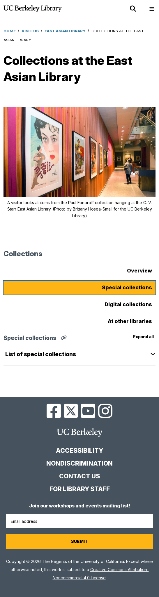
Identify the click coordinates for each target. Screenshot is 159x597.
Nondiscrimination (79, 463)
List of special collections (40, 354)
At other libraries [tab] (130, 321)
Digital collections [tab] (128, 304)
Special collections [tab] (127, 287)
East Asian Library (65, 30)
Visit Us (30, 30)
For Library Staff (80, 489)
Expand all (143, 336)
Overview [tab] (139, 271)
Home (9, 30)
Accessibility (79, 450)
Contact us (79, 476)
